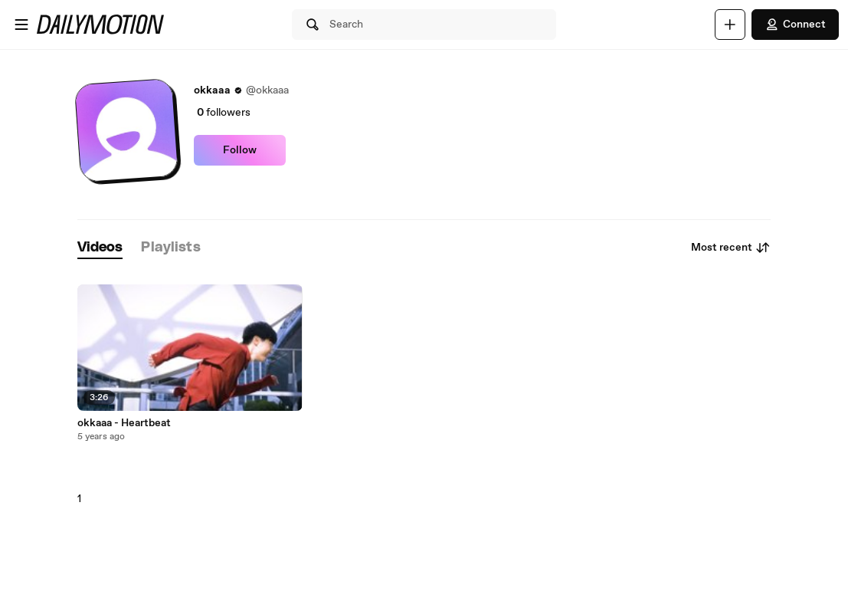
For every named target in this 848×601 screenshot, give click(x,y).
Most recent (731, 247)
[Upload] (730, 24)
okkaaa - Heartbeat (124, 423)
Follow (240, 150)
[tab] (100, 248)
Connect (795, 24)
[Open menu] (21, 24)
